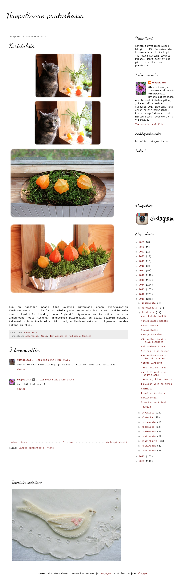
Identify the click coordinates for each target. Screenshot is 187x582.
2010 (142, 456)
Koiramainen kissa (153, 346)
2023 (142, 242)
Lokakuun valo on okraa (156, 384)
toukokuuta (149, 431)
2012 (142, 294)
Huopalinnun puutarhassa (45, 15)
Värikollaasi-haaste (154, 321)
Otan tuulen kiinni (153, 402)
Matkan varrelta (151, 363)
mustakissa (24, 360)
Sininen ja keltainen (155, 351)
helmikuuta (149, 446)
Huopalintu (24, 379)
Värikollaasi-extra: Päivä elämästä (154, 341)
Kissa (44, 336)
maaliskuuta (150, 441)
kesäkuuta (149, 427)
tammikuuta (149, 450)
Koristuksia (148, 397)
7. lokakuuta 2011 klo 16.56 (51, 360)
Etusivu (68, 442)
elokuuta (148, 417)
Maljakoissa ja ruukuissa (64, 336)
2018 (142, 266)
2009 (142, 461)
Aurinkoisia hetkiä (153, 316)
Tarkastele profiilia (149, 124)
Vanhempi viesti (116, 442)
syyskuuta (149, 412)
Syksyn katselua (151, 334)
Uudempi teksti (20, 442)
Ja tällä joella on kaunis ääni (153, 373)
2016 (142, 275)
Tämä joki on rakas (153, 367)
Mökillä (86, 336)
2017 (142, 270)
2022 (142, 247)
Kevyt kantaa (149, 325)
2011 (142, 299)
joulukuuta (149, 303)
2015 (142, 280)
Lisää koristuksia (153, 393)
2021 (142, 251)
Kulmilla (146, 388)
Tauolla (146, 407)
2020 (142, 256)
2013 (142, 289)
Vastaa (21, 369)
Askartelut (32, 336)
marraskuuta (150, 308)
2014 (142, 284)
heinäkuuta (149, 422)
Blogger (143, 573)
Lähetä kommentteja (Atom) (36, 448)
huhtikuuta (149, 436)
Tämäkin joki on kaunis (156, 379)
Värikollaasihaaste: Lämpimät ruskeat (154, 357)
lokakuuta (149, 312)
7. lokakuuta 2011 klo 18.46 (55, 379)
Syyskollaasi (149, 330)
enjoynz (106, 573)
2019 (142, 261)
